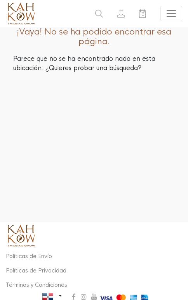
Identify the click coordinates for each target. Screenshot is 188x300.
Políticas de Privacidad (36, 270)
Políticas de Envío (29, 256)
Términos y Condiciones (36, 284)
